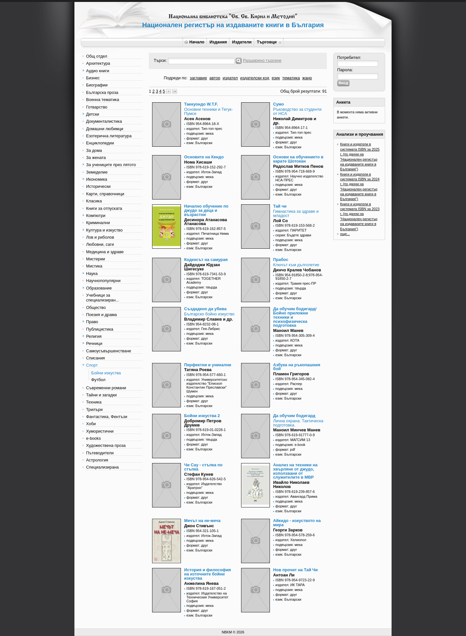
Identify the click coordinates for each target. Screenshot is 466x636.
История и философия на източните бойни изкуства (207, 574)
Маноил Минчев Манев (296, 429)
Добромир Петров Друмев (202, 422)
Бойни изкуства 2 (202, 415)
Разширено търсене (262, 60)
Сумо (278, 104)
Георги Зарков (288, 530)
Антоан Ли (283, 575)
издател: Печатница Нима (207, 233)
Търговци (269, 42)
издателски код (254, 77)
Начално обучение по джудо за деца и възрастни (206, 210)
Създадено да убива (205, 308)
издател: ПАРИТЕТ (291, 230)
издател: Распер (288, 384)
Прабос (280, 259)
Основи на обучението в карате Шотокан (298, 159)
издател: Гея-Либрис (203, 329)
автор (214, 77)
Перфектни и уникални (207, 364)
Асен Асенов (197, 118)
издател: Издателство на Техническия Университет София (207, 597)
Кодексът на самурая (205, 259)
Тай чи (279, 206)
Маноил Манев (288, 330)
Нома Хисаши (198, 162)
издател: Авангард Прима (296, 496)
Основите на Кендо (204, 156)
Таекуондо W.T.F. (201, 104)
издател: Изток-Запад (204, 172)
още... (345, 234)
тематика (291, 77)
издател (230, 77)
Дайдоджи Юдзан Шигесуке (202, 266)
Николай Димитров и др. (294, 120)
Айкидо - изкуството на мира (297, 522)
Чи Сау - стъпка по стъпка (203, 466)
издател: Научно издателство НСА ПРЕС (299, 178)
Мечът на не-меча (202, 520)
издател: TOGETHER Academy (203, 280)
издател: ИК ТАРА (290, 585)
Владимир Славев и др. (208, 319)
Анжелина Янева (201, 583)
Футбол (98, 379)
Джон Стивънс (199, 525)
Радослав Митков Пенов (298, 166)
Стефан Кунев (198, 474)
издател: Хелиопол (290, 540)
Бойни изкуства (106, 372)
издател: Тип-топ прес (204, 129)
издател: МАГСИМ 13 (292, 440)
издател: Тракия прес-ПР (295, 283)
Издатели (241, 42)
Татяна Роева (198, 369)
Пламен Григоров (291, 373)
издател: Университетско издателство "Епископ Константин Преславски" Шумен (206, 385)
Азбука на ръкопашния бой (296, 366)
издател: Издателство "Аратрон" (204, 486)
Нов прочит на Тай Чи (295, 569)
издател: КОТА (287, 340)
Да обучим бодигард (294, 415)
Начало (194, 42)
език (276, 77)
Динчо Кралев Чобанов (297, 269)
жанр (307, 77)
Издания (218, 42)
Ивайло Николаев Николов (291, 484)
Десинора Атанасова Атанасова (205, 221)
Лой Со (280, 220)
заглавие (198, 77)
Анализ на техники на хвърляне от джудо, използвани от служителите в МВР (295, 471)
